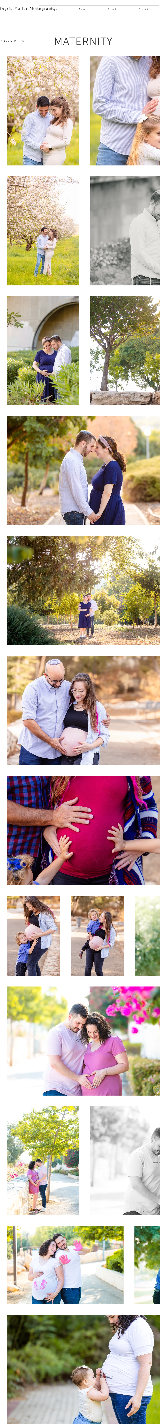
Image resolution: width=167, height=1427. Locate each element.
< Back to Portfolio (13, 41)
